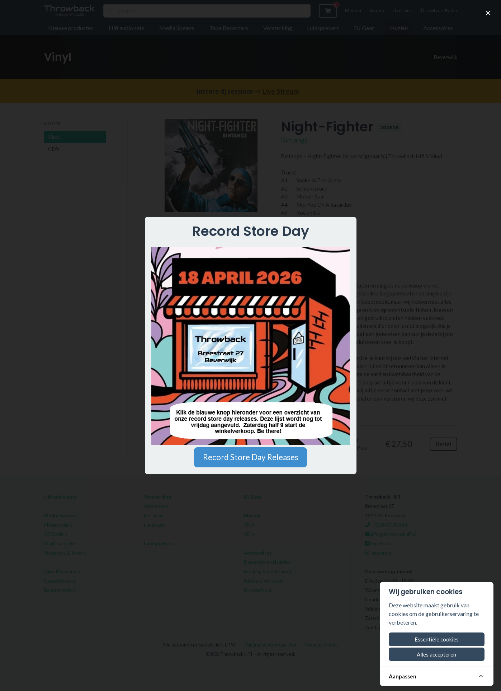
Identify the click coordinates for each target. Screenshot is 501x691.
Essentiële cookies (437, 639)
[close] (488, 13)
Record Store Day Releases (250, 457)
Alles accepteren (436, 654)
